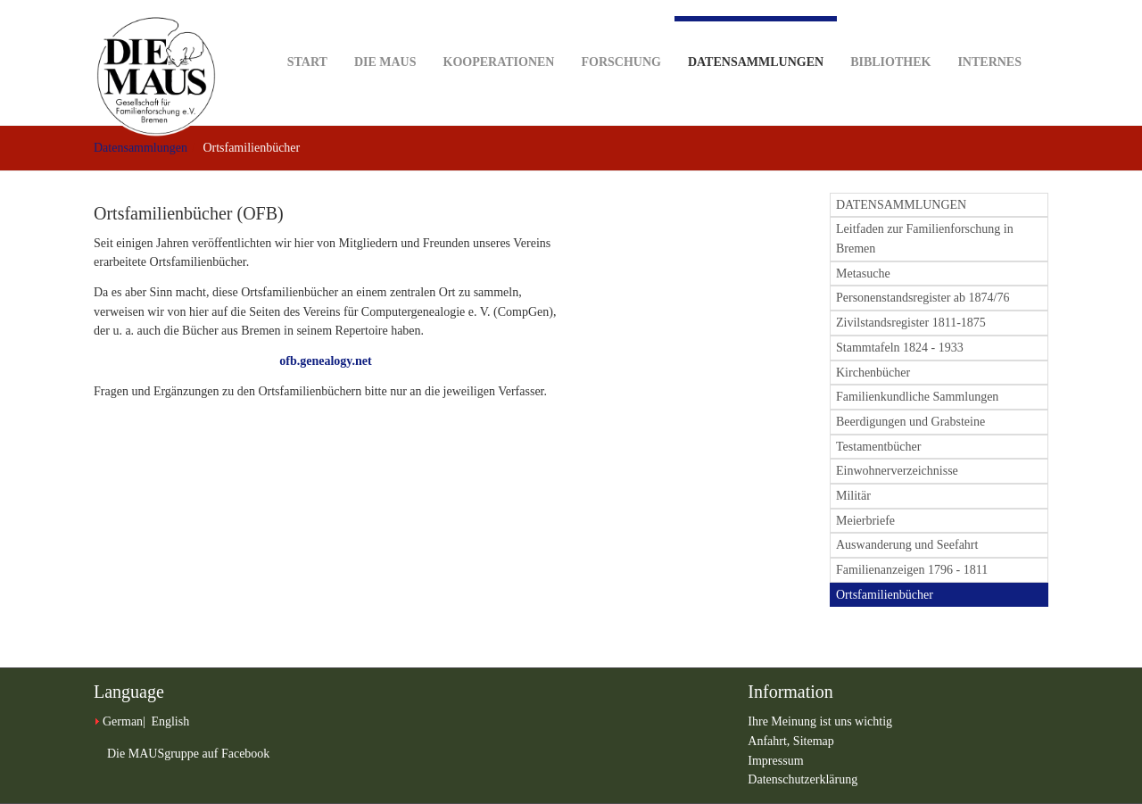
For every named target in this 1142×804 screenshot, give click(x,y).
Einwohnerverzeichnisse (897, 470)
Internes (989, 34)
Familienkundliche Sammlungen (917, 396)
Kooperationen (499, 34)
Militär (853, 495)
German (123, 721)
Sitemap (813, 741)
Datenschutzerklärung (802, 779)
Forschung (620, 34)
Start (307, 34)
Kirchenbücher (873, 372)
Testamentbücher (878, 446)
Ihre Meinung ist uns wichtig (820, 721)
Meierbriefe (865, 520)
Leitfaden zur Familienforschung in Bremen (925, 238)
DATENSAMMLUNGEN (901, 204)
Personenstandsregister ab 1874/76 (922, 297)
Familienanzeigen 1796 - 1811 (912, 569)
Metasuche (863, 273)
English (170, 721)
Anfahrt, (770, 741)
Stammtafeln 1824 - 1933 (900, 347)
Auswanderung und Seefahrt (907, 544)
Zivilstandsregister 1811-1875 (911, 322)
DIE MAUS (385, 34)
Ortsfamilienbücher (884, 594)
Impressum (775, 760)
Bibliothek (890, 34)
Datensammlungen (755, 42)
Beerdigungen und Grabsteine (910, 421)
